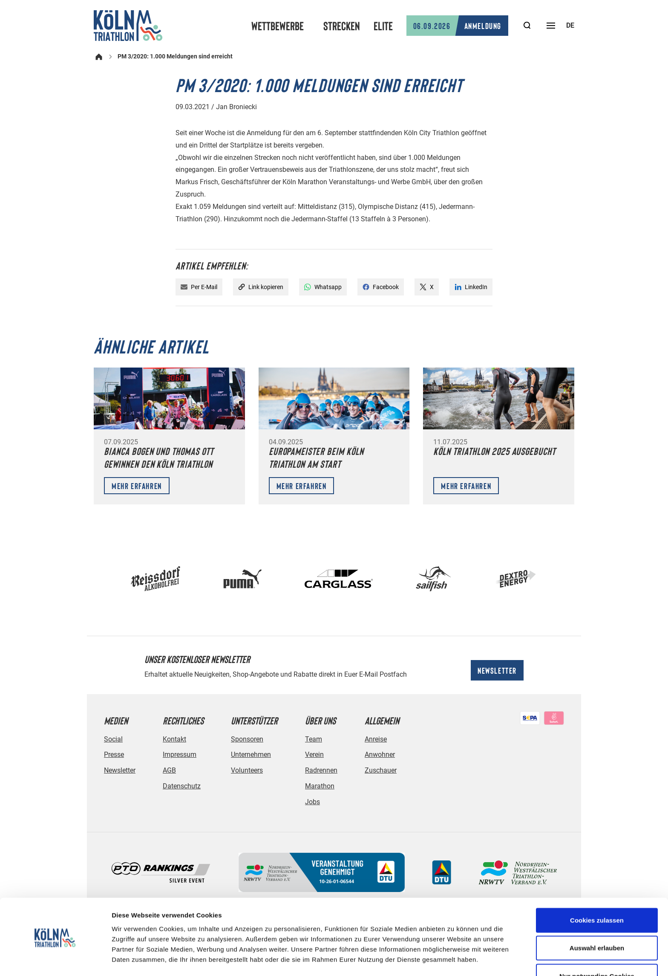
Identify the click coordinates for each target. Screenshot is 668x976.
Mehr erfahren (137, 486)
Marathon (319, 786)
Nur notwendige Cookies (596, 948)
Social (113, 739)
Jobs (312, 802)
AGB (169, 770)
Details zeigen (453, 959)
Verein (314, 754)
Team (313, 739)
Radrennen (321, 770)
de (570, 25)
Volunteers (247, 770)
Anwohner (380, 754)
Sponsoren (247, 739)
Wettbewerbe (277, 25)
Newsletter (497, 670)
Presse (114, 754)
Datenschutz (182, 786)
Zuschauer (381, 770)
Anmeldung (457, 25)
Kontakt (174, 739)
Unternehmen (251, 754)
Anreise (376, 739)
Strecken (341, 25)
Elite (383, 25)
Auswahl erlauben (597, 920)
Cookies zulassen (597, 892)
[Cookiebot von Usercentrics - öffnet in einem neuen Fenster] (55, 959)
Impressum (179, 754)
